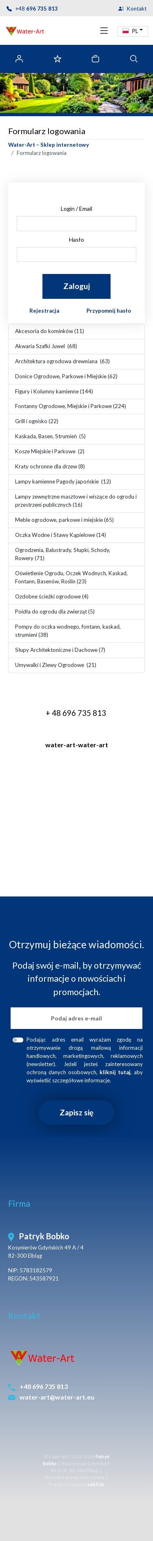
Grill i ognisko (36, 421)
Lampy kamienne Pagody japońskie (63, 481)
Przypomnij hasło (108, 310)
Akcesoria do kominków (49, 331)
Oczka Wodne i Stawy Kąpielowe (60, 535)
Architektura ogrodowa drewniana (62, 361)
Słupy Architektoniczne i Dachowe (60, 650)
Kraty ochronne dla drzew (50, 466)
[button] (132, 31)
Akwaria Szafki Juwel (46, 346)
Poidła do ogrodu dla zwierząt (55, 611)
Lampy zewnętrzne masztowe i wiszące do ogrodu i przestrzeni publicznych (76, 500)
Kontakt (136, 8)
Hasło (76, 239)
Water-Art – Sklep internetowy (48, 144)
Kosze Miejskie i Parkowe (49, 451)
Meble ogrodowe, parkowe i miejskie (64, 520)
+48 (36, 8)
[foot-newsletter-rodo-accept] (18, 1040)
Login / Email (76, 208)
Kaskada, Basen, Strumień (50, 436)
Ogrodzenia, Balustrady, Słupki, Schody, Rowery (62, 554)
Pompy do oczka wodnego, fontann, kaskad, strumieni (68, 630)
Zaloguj (76, 286)
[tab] (134, 58)
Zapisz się (76, 1112)
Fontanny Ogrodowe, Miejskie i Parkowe (70, 406)
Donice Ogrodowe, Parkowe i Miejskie (66, 376)
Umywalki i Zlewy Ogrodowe (55, 665)
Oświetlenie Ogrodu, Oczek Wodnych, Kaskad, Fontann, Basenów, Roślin (71, 577)
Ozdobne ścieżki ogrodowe (52, 596)
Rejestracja (44, 310)
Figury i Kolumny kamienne (54, 391)
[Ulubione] (57, 58)
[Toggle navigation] (104, 30)
